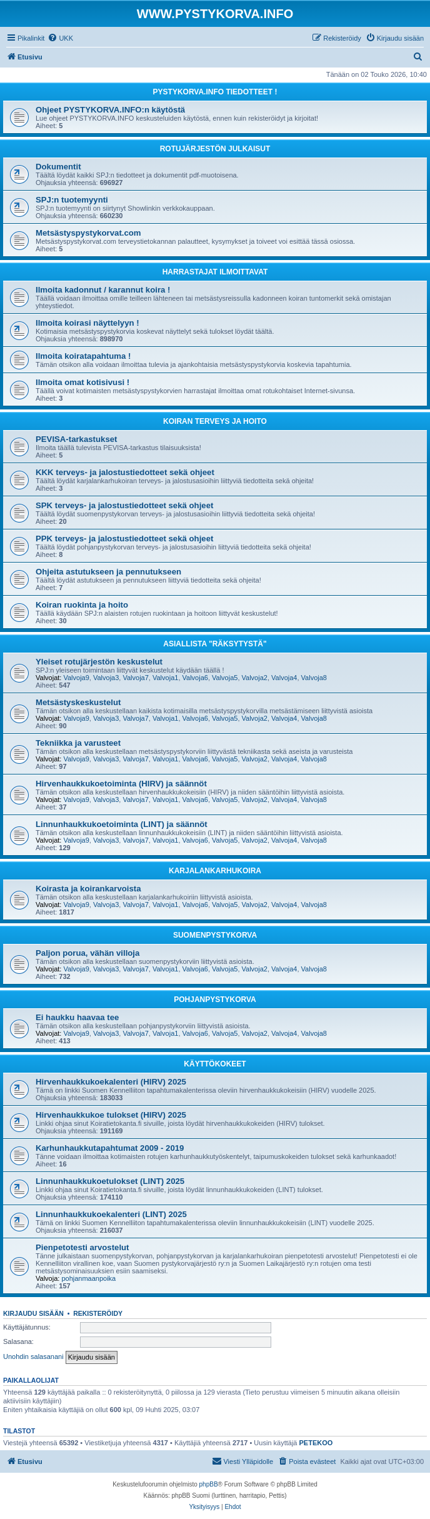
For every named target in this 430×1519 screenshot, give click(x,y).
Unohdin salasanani (33, 1356)
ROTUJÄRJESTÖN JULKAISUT (215, 148)
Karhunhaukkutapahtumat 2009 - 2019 (110, 1148)
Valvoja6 (195, 677)
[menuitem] (60, 38)
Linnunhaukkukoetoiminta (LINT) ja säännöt (122, 824)
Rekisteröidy (97, 1313)
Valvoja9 (76, 677)
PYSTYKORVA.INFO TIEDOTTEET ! (215, 92)
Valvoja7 (135, 677)
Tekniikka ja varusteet (78, 743)
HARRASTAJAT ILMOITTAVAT (215, 272)
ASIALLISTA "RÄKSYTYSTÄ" (214, 643)
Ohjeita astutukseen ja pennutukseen (108, 571)
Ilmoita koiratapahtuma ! (83, 356)
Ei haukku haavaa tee (77, 1017)
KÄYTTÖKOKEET (215, 1064)
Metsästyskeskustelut (78, 702)
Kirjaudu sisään (33, 1313)
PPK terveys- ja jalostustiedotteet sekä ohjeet (124, 538)
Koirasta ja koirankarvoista (88, 888)
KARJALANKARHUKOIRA (215, 870)
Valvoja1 (165, 677)
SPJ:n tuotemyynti (72, 199)
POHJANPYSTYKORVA (215, 999)
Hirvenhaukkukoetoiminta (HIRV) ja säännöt (121, 783)
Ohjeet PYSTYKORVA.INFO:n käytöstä (110, 109)
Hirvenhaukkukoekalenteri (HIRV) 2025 (111, 1081)
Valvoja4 (284, 677)
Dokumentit (58, 166)
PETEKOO (316, 1442)
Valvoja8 (314, 677)
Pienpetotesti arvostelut (82, 1247)
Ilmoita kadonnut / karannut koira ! (103, 289)
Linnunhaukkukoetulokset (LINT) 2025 (110, 1181)
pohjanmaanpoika (88, 1278)
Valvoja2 (255, 677)
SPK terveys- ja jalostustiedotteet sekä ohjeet (124, 505)
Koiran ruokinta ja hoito (82, 604)
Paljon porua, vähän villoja (87, 953)
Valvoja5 (225, 677)
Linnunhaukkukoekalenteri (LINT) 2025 (111, 1214)
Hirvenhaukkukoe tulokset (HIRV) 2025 (111, 1115)
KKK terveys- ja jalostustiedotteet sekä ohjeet (125, 472)
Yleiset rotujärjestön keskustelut (99, 661)
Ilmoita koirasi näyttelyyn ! (87, 323)
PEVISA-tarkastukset (76, 439)
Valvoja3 (106, 677)
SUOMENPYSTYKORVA (215, 935)
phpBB (208, 1484)
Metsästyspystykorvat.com (88, 233)
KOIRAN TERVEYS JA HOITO (215, 421)
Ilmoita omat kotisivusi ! (82, 382)
